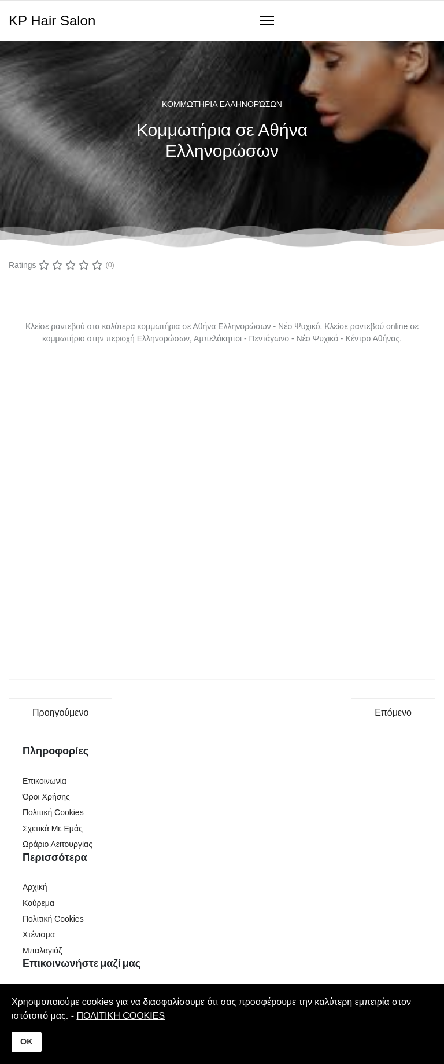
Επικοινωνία (44, 781)
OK (26, 1041)
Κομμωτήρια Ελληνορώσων (222, 104)
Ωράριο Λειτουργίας (57, 844)
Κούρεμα (38, 903)
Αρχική (35, 887)
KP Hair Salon (52, 21)
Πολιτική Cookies (53, 812)
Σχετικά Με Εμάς (53, 828)
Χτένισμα (39, 934)
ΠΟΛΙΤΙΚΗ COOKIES (120, 1016)
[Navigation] (267, 21)
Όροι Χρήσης (46, 796)
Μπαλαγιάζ (42, 950)
